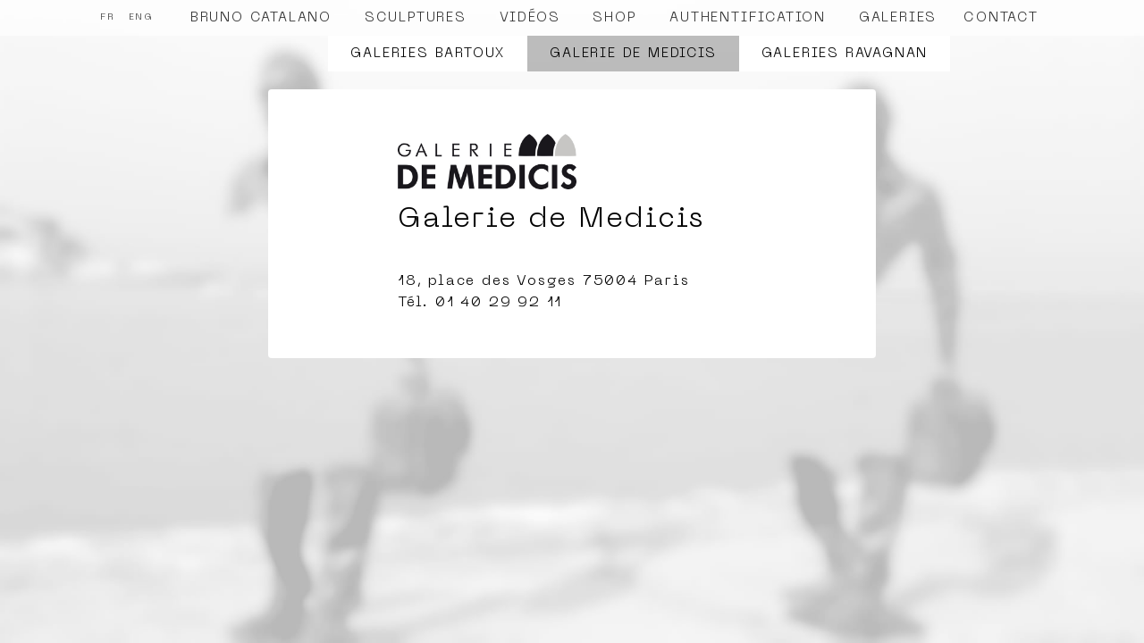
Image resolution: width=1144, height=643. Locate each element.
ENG (141, 17)
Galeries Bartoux (427, 53)
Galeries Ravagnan (845, 53)
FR (107, 17)
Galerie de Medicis (633, 53)
